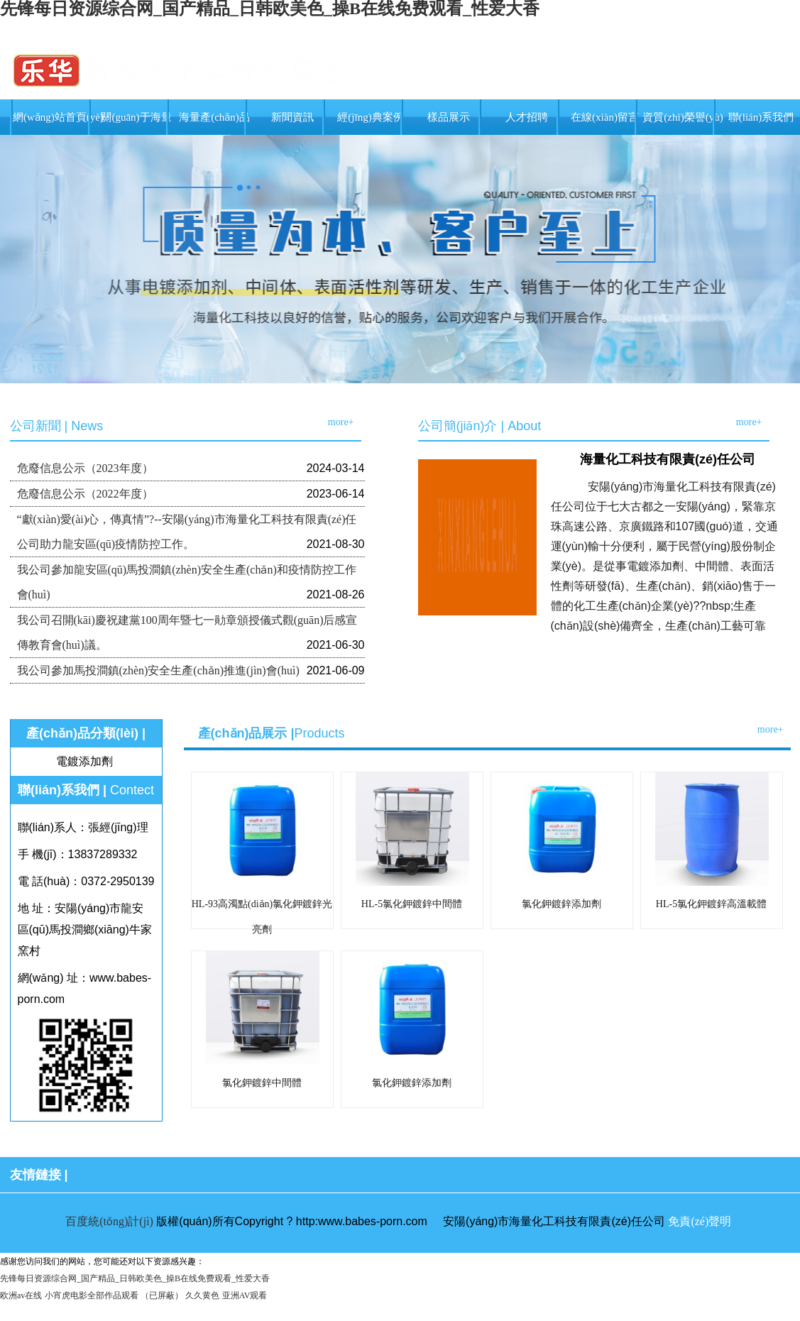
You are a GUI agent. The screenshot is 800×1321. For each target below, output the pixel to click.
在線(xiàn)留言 (605, 117)
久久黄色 (202, 1295)
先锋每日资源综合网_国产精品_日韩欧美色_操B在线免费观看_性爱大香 (135, 1278)
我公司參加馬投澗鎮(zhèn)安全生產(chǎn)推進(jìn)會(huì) (158, 670)
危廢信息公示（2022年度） (85, 494)
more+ (341, 422)
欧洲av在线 (21, 1295)
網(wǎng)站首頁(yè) (58, 117)
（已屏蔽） (162, 1295)
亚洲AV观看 (245, 1295)
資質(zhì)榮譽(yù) (682, 117)
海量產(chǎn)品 (214, 117)
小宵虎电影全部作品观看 (91, 1295)
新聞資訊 (292, 117)
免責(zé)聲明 (699, 1221)
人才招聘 (526, 117)
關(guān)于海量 (136, 117)
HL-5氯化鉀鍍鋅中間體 (411, 904)
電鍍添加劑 (84, 761)
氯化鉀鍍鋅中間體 (262, 1083)
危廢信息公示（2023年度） (85, 468)
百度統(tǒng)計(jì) (109, 1221)
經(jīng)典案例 (370, 117)
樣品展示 (448, 117)
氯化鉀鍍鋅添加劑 (561, 904)
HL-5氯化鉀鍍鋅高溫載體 (711, 904)
